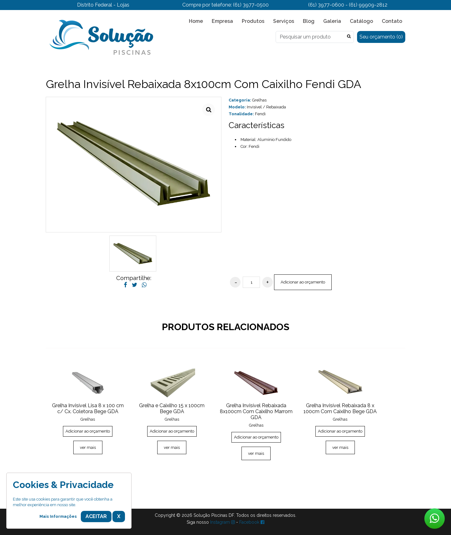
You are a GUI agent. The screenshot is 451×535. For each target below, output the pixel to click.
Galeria (332, 21)
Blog (308, 21)
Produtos (253, 21)
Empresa (222, 21)
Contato (392, 21)
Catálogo (361, 21)
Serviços (283, 21)
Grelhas (259, 100)
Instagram (222, 522)
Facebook (251, 522)
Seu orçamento (381, 37)
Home (196, 21)
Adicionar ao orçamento (303, 282)
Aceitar (96, 516)
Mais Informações (58, 516)
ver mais (88, 447)
